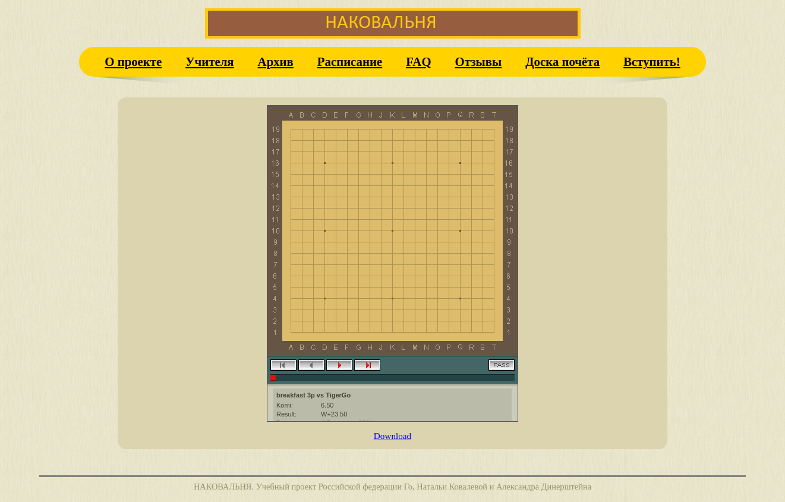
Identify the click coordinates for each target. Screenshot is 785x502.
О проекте (133, 61)
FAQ (418, 61)
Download (392, 436)
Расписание (349, 61)
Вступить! (651, 61)
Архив (276, 61)
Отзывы (478, 61)
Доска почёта (562, 61)
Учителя (209, 61)
